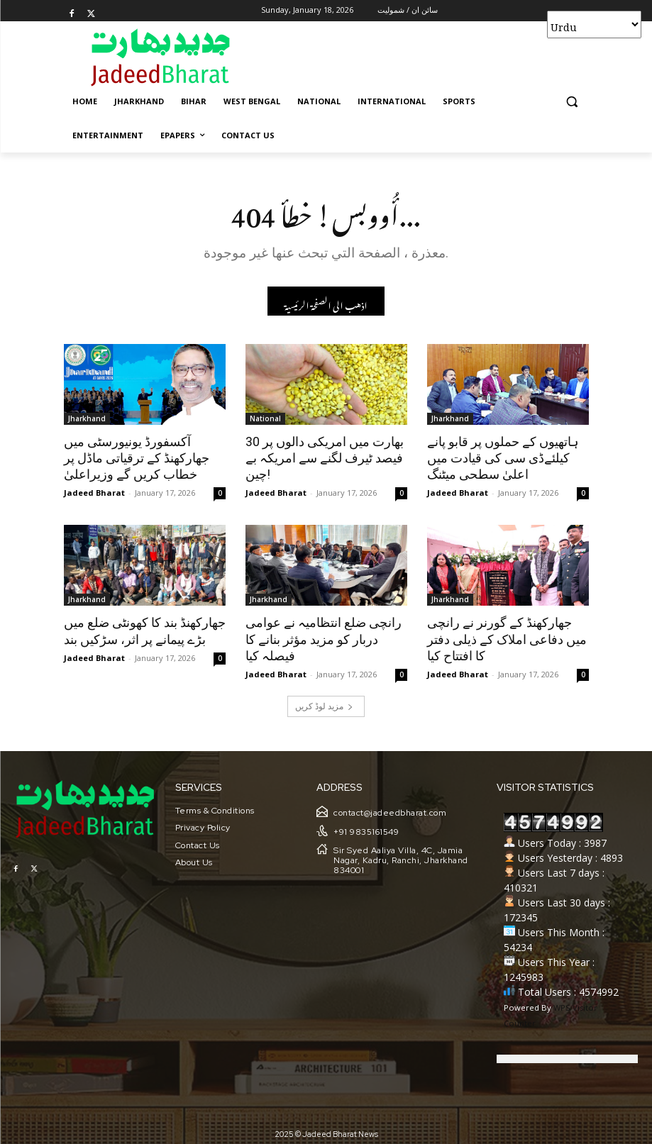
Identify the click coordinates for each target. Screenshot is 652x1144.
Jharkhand (87, 418)
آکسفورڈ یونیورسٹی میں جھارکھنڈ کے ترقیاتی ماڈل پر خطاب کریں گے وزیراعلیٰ (133, 457)
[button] (572, 101)
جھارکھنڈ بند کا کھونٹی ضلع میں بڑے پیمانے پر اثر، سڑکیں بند (141, 628)
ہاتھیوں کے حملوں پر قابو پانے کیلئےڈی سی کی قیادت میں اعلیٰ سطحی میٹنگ (500, 457)
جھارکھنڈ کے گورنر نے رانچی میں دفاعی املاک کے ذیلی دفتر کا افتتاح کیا (506, 636)
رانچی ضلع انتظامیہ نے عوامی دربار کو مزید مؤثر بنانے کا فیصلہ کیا (325, 636)
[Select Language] (594, 24)
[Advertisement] (423, 56)
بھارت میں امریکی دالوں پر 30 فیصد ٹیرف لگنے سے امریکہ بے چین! (321, 457)
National (265, 418)
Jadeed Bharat (94, 490)
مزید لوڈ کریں (324, 702)
